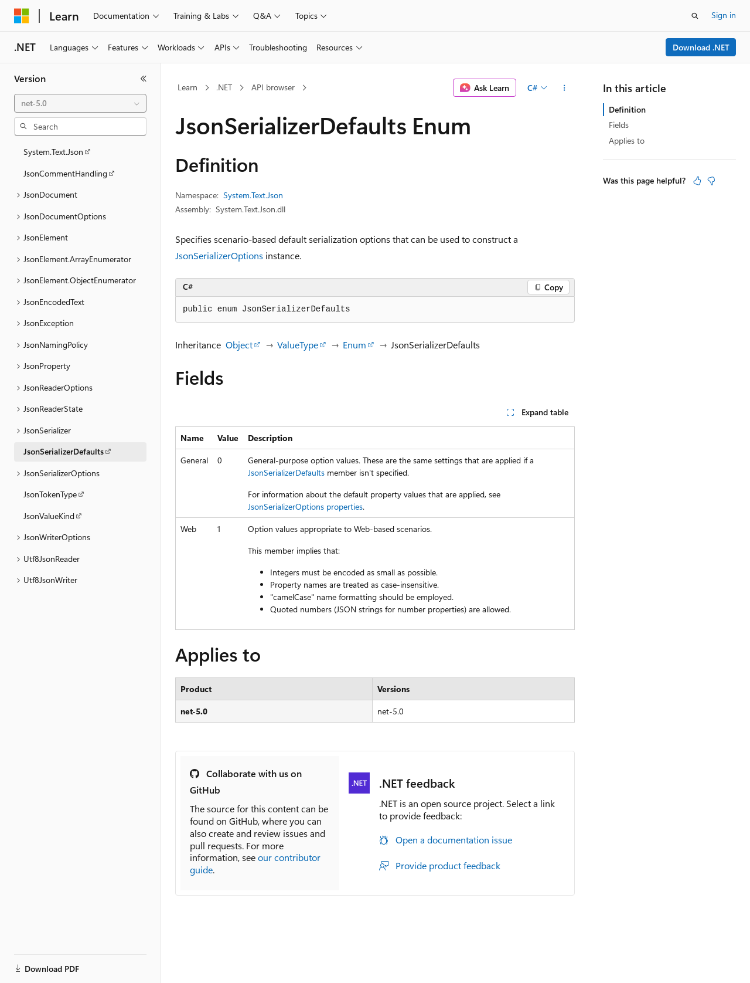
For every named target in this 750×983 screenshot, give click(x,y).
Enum (354, 344)
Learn (187, 87)
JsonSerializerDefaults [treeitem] (63, 451)
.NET (224, 87)
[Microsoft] (21, 15)
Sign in (723, 15)
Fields (619, 124)
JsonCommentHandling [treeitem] (65, 173)
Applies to (627, 140)
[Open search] (695, 15)
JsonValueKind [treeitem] (48, 515)
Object (239, 344)
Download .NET (701, 47)
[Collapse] (143, 78)
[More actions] (564, 88)
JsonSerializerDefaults (286, 472)
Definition (627, 109)
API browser (273, 87)
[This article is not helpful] (711, 181)
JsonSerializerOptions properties (305, 506)
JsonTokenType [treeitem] (50, 494)
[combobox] (80, 103)
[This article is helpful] (697, 181)
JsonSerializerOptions (219, 255)
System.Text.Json (253, 195)
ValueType (297, 344)
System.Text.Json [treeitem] (53, 151)
